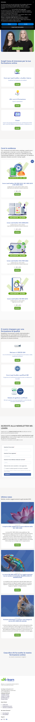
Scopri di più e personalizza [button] (17, 27)
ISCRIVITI (7, 474)
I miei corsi (5, 704)
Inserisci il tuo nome (9, 447)
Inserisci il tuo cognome (10, 453)
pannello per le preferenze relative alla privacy (11, 20)
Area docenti (5, 713)
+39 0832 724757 (5, 694)
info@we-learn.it (5, 697)
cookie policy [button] (23, 9)
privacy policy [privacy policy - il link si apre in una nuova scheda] (17, 5)
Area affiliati (5, 714)
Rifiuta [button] (9, 24)
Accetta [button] (25, 24)
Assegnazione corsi (7, 706)
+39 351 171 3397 (5, 696)
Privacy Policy (4, 699)
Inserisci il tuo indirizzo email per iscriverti (14, 459)
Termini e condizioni (7, 707)
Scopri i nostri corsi (17, 48)
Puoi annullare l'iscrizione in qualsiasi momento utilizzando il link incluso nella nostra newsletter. (17, 471)
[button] (33, 2)
